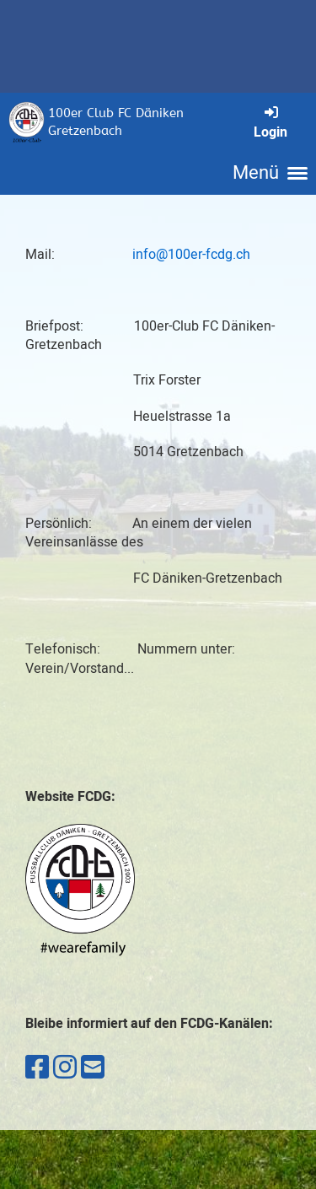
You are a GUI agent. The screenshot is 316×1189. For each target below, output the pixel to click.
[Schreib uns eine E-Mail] (92, 1068)
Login (270, 122)
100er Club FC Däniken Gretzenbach (116, 121)
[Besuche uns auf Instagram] (65, 1068)
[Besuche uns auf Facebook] (37, 1068)
